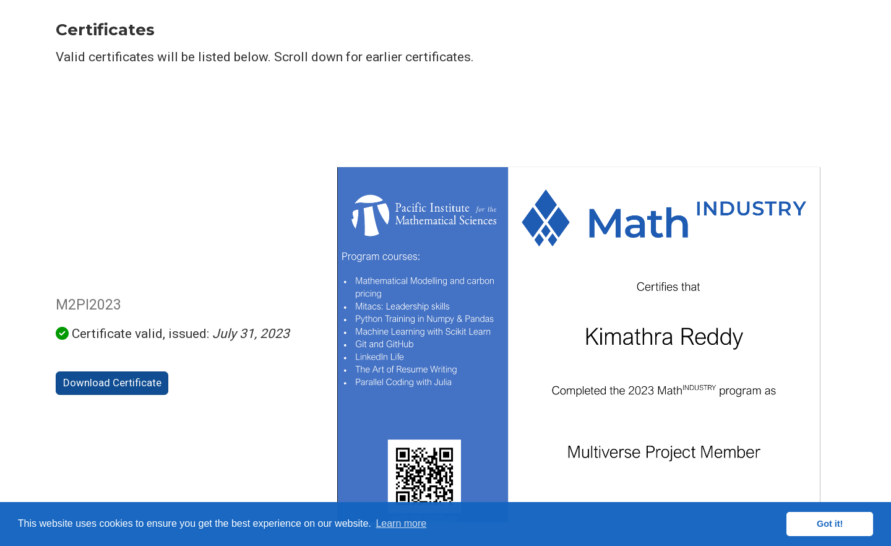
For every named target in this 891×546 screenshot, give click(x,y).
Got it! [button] (830, 524)
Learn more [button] (401, 523)
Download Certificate (112, 382)
